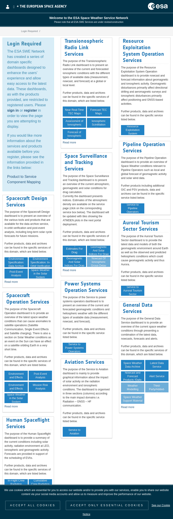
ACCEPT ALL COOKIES (32, 505)
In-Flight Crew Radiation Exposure (16, 484)
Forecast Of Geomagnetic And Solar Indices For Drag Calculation (74, 262)
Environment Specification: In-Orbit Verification (40, 262)
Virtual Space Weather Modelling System (133, 387)
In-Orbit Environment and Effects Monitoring (16, 376)
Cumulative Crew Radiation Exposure (40, 484)
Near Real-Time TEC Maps (74, 111)
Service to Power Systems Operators (74, 348)
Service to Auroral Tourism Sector (132, 291)
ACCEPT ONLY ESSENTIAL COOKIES (107, 505)
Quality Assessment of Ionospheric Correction (74, 123)
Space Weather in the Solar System (40, 274)
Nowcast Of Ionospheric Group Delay (98, 262)
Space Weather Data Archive (132, 365)
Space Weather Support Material (133, 399)
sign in (13, 110)
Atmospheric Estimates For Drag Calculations (74, 250)
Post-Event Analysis (16, 273)
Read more (11, 281)
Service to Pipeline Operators (132, 208)
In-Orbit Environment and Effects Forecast (16, 387)
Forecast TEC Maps (98, 111)
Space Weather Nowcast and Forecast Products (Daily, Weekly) (132, 376)
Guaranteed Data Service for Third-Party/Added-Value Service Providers (157, 387)
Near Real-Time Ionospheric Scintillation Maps (98, 123)
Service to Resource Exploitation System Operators (133, 130)
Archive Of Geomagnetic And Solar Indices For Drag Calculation (99, 250)
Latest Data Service (157, 365)
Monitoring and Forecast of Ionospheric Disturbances (74, 134)
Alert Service (156, 376)
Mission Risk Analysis (40, 386)
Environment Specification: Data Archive (16, 262)
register (30, 110)
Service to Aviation (74, 431)
